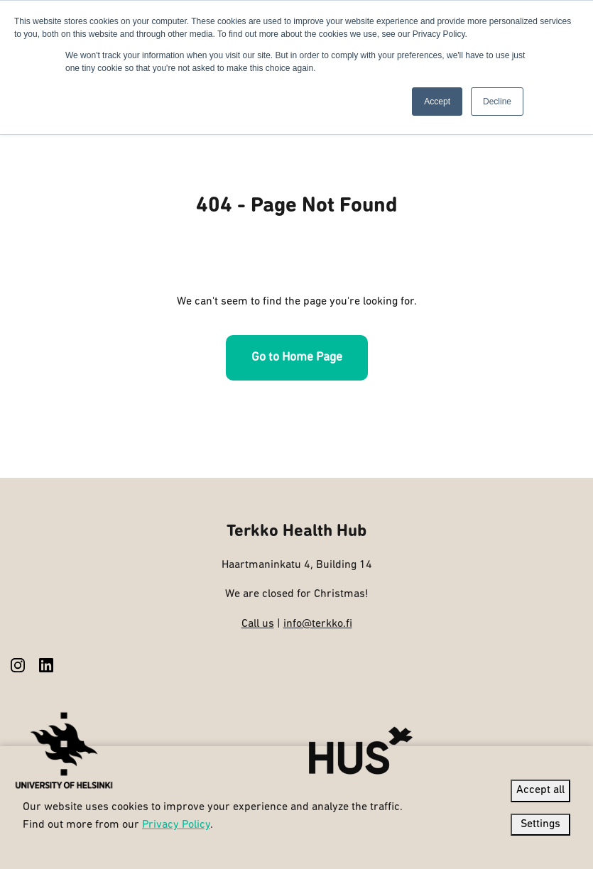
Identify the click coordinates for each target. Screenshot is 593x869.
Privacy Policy (176, 825)
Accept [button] (437, 101)
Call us (257, 624)
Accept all (540, 790)
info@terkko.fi (317, 624)
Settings (540, 824)
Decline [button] (497, 101)
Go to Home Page (296, 357)
